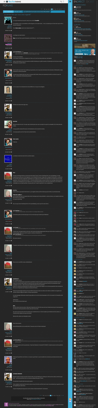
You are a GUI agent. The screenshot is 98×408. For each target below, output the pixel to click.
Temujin (10, 129)
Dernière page (64, 9)
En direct (79, 1)
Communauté (70, 198)
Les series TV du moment (78, 34)
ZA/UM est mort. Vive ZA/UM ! (79, 20)
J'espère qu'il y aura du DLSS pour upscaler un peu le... (82, 15)
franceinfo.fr (85, 281)
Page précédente (43, 9)
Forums (77, 25)
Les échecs (75, 41)
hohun (10, 164)
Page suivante (62, 9)
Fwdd (11, 198)
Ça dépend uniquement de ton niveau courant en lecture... (82, 21)
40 (44, 9)
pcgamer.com (78, 391)
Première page (41, 9)
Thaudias (77, 18)
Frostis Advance (78, 6)
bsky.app (81, 291)
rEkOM (10, 365)
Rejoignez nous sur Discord (70, 401)
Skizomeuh (9, 43)
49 (61, 9)
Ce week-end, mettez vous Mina (79, 14)
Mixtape (75, 9)
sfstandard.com (83, 394)
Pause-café (18, 11)
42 (48, 9)
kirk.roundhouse (8, 60)
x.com (87, 63)
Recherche (61, 2)
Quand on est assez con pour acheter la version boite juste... (83, 29)
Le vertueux (9, 95)
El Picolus (10, 25)
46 (55, 9)
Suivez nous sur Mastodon (70, 403)
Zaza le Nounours (8, 78)
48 (59, 9)
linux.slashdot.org (83, 381)
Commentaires (80, 5)
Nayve (77, 38)
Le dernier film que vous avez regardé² (37, 11)
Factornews (8, 11)
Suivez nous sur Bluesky (70, 406)
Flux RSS (70, 399)
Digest (90, 1)
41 (46, 9)
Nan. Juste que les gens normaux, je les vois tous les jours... (83, 10)
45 (53, 9)
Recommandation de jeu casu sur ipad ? (80, 40)
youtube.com (87, 358)
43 (50, 9)
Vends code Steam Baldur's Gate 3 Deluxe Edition (82, 28)
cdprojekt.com (80, 323)
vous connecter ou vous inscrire (36, 399)
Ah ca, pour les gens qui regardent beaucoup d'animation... (82, 35)
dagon (77, 26)
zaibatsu (77, 12)
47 (57, 9)
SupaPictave (9, 180)
